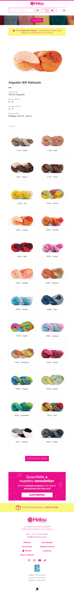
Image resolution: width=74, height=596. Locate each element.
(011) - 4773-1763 (34, 534)
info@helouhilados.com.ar (37, 537)
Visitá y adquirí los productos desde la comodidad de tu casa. (37, 31)
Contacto (47, 550)
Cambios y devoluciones (37, 575)
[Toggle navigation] (64, 10)
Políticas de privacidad (37, 578)
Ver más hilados (37, 458)
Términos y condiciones (37, 580)
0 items (46, 10)
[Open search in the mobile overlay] (21, 10)
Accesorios (27, 546)
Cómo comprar (27, 555)
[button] (39, 10)
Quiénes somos (47, 546)
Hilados (27, 542)
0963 (45, 534)
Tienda (26, 550)
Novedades (47, 542)
